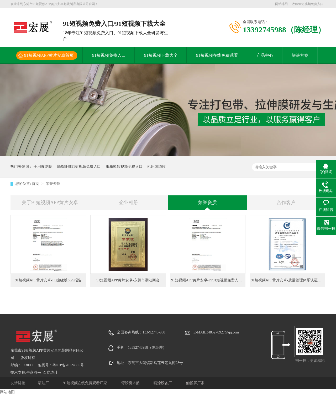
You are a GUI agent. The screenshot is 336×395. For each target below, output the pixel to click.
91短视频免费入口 (109, 55)
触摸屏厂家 (195, 383)
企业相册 (128, 202)
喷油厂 (44, 383)
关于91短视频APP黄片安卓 (50, 202)
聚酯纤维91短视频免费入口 (79, 167)
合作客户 (286, 202)
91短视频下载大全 (161, 55)
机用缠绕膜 (156, 167)
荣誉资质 (53, 184)
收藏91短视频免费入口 (307, 4)
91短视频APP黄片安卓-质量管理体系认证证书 (288, 280)
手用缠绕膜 (43, 167)
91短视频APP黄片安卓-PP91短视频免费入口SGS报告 (213, 280)
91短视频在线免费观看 (217, 55)
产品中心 (264, 55)
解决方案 (300, 55)
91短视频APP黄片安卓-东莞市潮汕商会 (127, 280)
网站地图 (281, 4)
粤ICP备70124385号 (68, 365)
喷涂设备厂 (163, 383)
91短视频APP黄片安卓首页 (49, 55)
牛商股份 (33, 372)
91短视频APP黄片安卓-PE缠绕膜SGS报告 (48, 280)
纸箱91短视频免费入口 (124, 167)
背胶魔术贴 (131, 383)
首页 (36, 184)
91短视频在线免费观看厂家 (85, 383)
